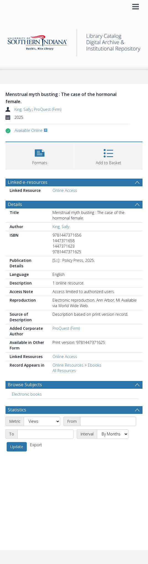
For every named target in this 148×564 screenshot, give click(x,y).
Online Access (64, 190)
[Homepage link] (74, 41)
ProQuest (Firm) (47, 109)
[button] (40, 155)
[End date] (45, 434)
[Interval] (112, 434)
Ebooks (94, 365)
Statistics (17, 410)
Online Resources (67, 365)
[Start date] (108, 421)
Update (16, 446)
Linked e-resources (27, 182)
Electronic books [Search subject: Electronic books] (27, 394)
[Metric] (42, 421)
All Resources (64, 370)
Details (15, 204)
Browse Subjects (25, 385)
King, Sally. (23, 109)
